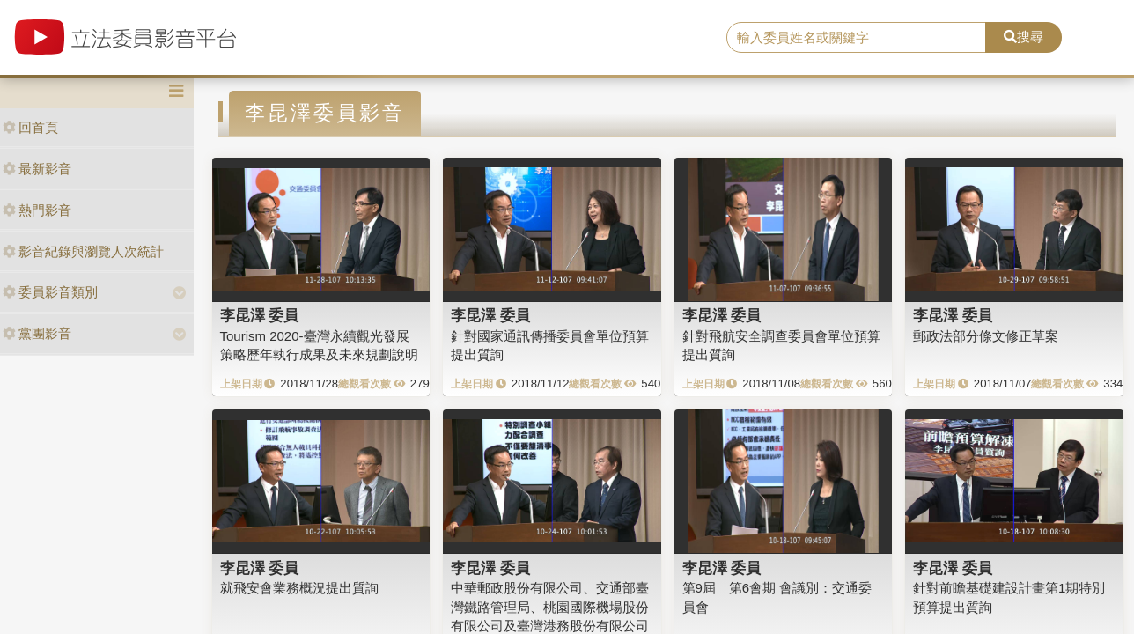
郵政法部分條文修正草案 (985, 335)
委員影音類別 (50, 291)
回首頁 (30, 127)
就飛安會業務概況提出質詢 (299, 587)
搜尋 (1023, 36)
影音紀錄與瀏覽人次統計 (83, 251)
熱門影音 (37, 210)
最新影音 (37, 168)
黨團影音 (37, 333)
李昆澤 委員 (259, 315)
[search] (856, 38)
